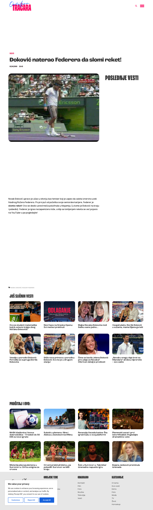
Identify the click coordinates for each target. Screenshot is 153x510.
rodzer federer (28, 287)
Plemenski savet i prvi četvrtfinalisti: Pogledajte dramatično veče (125, 435)
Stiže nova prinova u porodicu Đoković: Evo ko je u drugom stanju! (59, 360)
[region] (31, 492)
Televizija (81, 495)
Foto (80, 489)
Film (79, 486)
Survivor (48, 483)
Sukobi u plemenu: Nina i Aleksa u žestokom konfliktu (58, 434)
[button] (136, 6)
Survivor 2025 (50, 486)
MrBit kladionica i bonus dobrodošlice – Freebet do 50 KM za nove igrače (25, 435)
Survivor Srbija (50, 492)
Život (114, 501)
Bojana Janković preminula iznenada (126, 466)
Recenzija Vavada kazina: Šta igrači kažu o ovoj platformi (92, 434)
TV (113, 498)
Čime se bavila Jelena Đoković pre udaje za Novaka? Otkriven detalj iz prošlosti (93, 360)
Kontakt (81, 483)
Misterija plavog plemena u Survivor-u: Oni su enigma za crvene (24, 467)
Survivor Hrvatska (52, 489)
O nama (115, 483)
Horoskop (116, 504)
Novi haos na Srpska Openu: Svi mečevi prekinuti (58, 326)
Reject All (31, 500)
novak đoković (16, 287)
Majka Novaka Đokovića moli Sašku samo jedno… (92, 326)
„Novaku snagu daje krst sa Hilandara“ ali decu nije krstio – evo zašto (127, 360)
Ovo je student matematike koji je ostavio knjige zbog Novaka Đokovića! (23, 327)
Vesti (80, 498)
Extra (114, 489)
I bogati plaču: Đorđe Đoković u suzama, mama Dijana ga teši (127, 326)
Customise (15, 500)
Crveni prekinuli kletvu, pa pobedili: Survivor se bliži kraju (57, 467)
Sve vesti (116, 486)
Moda (114, 495)
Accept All (47, 500)
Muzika (81, 492)
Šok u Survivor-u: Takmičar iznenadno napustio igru (92, 466)
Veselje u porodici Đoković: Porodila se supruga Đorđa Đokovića (23, 360)
